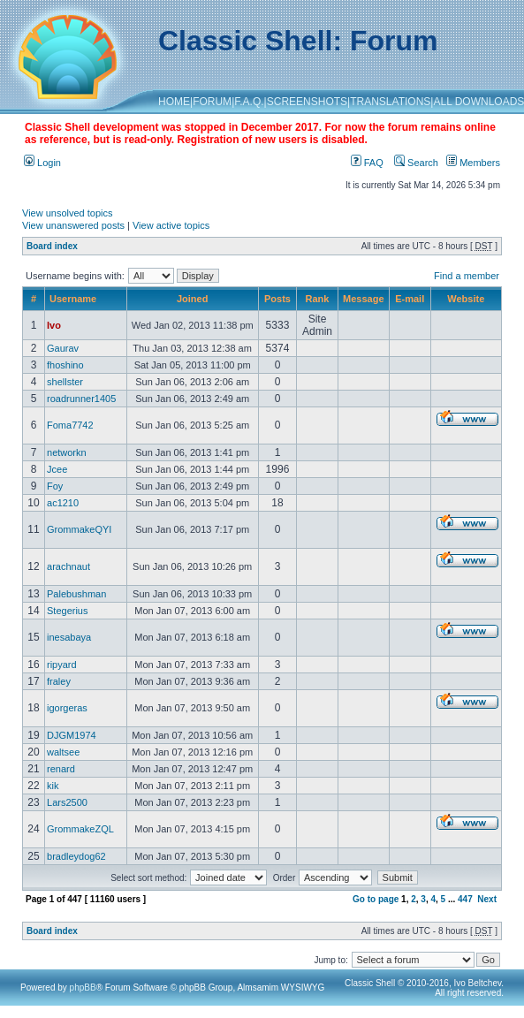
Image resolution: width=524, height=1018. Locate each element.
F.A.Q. (248, 101)
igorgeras (67, 708)
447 (465, 899)
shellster (65, 381)
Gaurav (63, 348)
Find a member (466, 275)
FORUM (212, 101)
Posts (277, 298)
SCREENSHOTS (307, 101)
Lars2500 (67, 802)
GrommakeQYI (79, 529)
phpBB (83, 987)
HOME (174, 101)
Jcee (57, 469)
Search (416, 162)
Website (465, 298)
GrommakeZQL (80, 829)
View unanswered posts (73, 225)
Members (473, 162)
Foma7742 (70, 425)
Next (487, 899)
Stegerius (67, 610)
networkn (67, 452)
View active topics (171, 225)
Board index (52, 246)
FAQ (367, 162)
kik (52, 785)
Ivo (54, 325)
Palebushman (76, 594)
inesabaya (69, 637)
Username (72, 298)
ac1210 (63, 503)
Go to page (376, 899)
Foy (55, 486)
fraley (59, 681)
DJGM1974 (71, 735)
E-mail (409, 298)
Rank (318, 298)
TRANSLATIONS (390, 101)
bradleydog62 (76, 856)
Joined (192, 298)
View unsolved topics (67, 213)
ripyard (62, 664)
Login (42, 162)
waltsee (63, 752)
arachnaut (68, 566)
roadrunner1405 (81, 398)
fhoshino (65, 365)
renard (61, 769)
